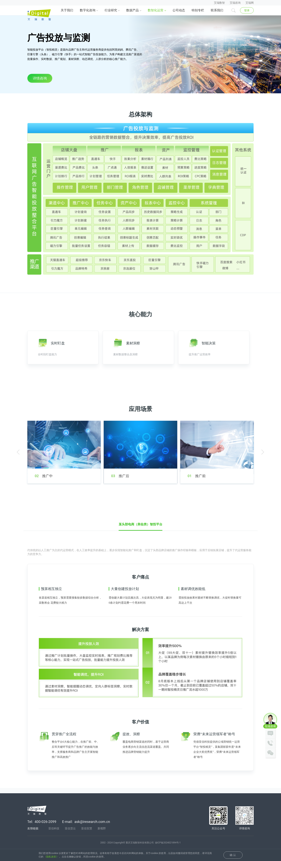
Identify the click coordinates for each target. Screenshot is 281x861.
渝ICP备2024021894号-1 (168, 848)
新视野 (102, 834)
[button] (18, 470)
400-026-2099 (45, 827)
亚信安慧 (86, 834)
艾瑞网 (249, 2)
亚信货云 (70, 834)
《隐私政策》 (51, 856)
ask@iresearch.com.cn (92, 827)
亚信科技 (53, 834)
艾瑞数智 (219, 2)
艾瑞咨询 (235, 2)
